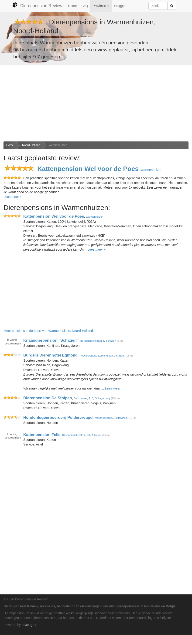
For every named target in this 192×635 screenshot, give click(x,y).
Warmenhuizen (57, 145)
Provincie (101, 6)
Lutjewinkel (121, 417)
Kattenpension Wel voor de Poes (88, 168)
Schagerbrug (102, 398)
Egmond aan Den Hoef (111, 355)
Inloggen (120, 6)
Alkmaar (96, 434)
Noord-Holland (31, 145)
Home (72, 6)
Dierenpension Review (37, 5)
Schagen (111, 340)
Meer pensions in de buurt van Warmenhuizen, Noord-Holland (48, 331)
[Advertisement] (96, 103)
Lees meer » (12, 197)
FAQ (84, 6)
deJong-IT (29, 625)
